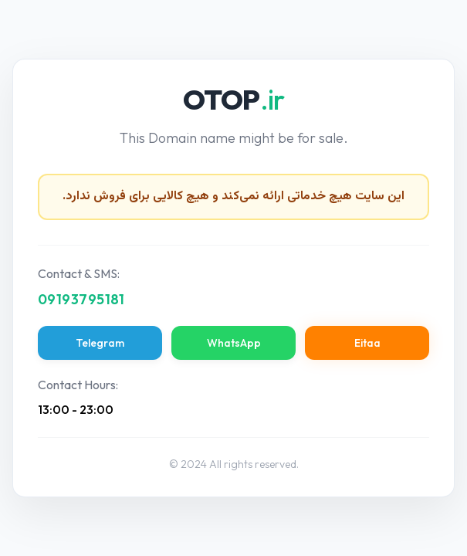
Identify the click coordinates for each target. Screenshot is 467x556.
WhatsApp (234, 343)
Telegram (100, 343)
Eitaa (367, 343)
